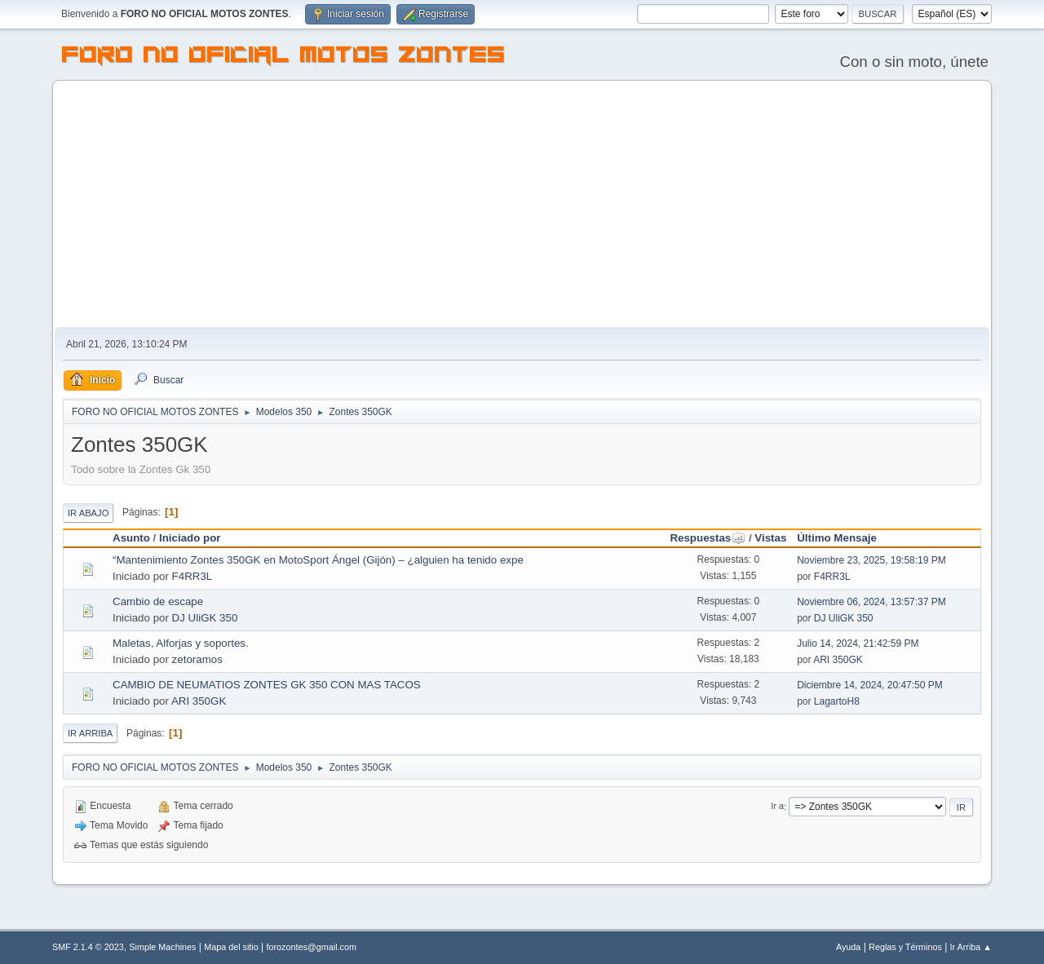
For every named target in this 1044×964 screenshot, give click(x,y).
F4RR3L (192, 576)
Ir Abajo (88, 513)
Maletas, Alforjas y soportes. (181, 643)
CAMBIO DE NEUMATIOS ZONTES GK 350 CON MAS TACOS (267, 685)
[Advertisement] (522, 205)
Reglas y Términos (905, 947)
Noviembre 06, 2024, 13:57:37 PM (871, 602)
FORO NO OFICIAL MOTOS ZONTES (284, 57)
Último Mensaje (837, 538)
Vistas (770, 538)
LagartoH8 (837, 701)
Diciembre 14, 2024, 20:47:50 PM (870, 685)
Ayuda (848, 947)
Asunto (131, 538)
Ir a (777, 806)
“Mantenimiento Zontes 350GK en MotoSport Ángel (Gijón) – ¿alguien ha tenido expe (318, 560)
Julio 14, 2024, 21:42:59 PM (857, 643)
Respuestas (707, 538)
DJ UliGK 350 (205, 618)
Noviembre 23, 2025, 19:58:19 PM (871, 560)
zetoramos (197, 659)
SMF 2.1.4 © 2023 (88, 947)
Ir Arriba (90, 733)
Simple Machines (162, 947)
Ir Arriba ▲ (971, 947)
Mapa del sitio (231, 947)
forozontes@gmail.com (311, 947)
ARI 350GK (838, 660)
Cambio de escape (158, 601)
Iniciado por (190, 538)
